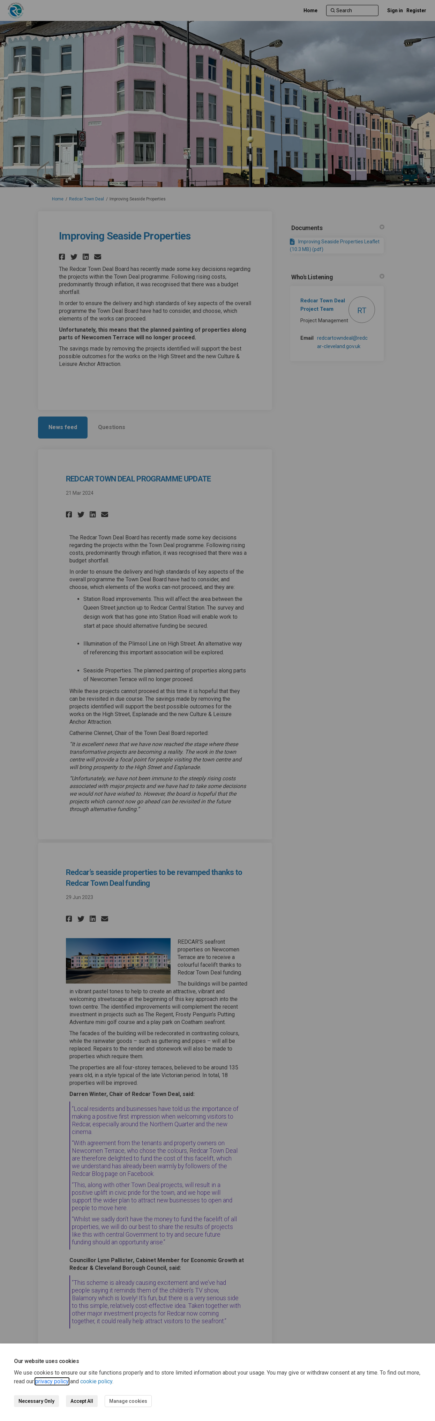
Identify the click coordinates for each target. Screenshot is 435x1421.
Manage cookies (128, 1401)
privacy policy (52, 1381)
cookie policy (96, 1381)
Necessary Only (36, 1401)
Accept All (81, 1401)
